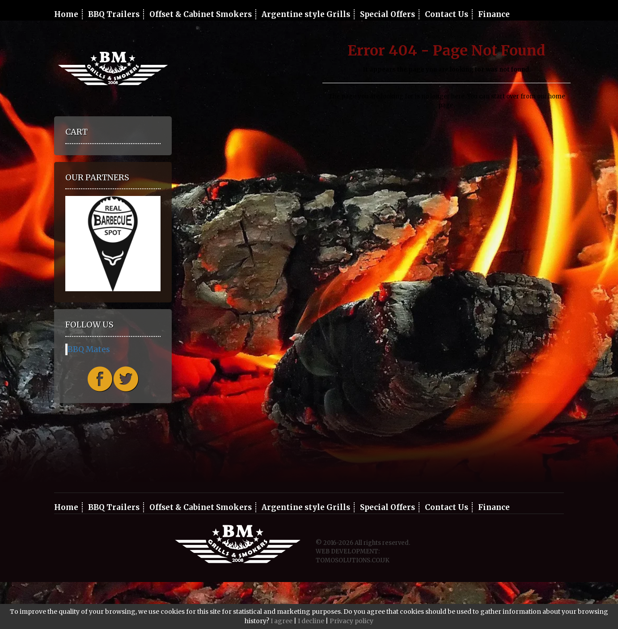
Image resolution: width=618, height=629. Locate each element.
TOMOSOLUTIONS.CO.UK (352, 560)
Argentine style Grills (306, 14)
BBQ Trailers (114, 14)
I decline (311, 621)
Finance (494, 14)
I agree (281, 621)
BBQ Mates (89, 349)
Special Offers (387, 14)
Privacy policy (351, 621)
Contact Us (446, 14)
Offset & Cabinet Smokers (200, 14)
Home (66, 14)
